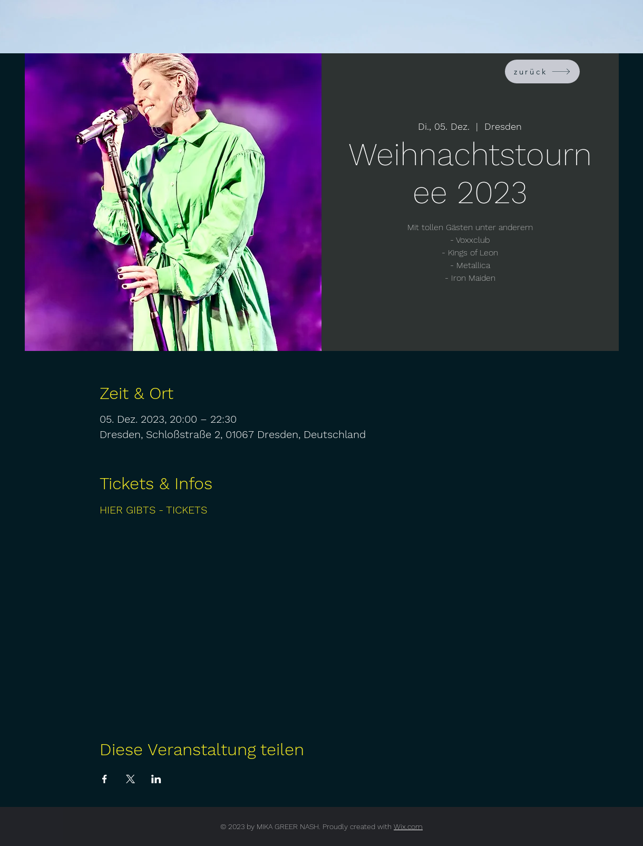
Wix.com (408, 826)
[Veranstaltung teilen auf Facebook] (105, 779)
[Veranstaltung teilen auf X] (130, 779)
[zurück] (542, 71)
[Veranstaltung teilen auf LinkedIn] (156, 779)
